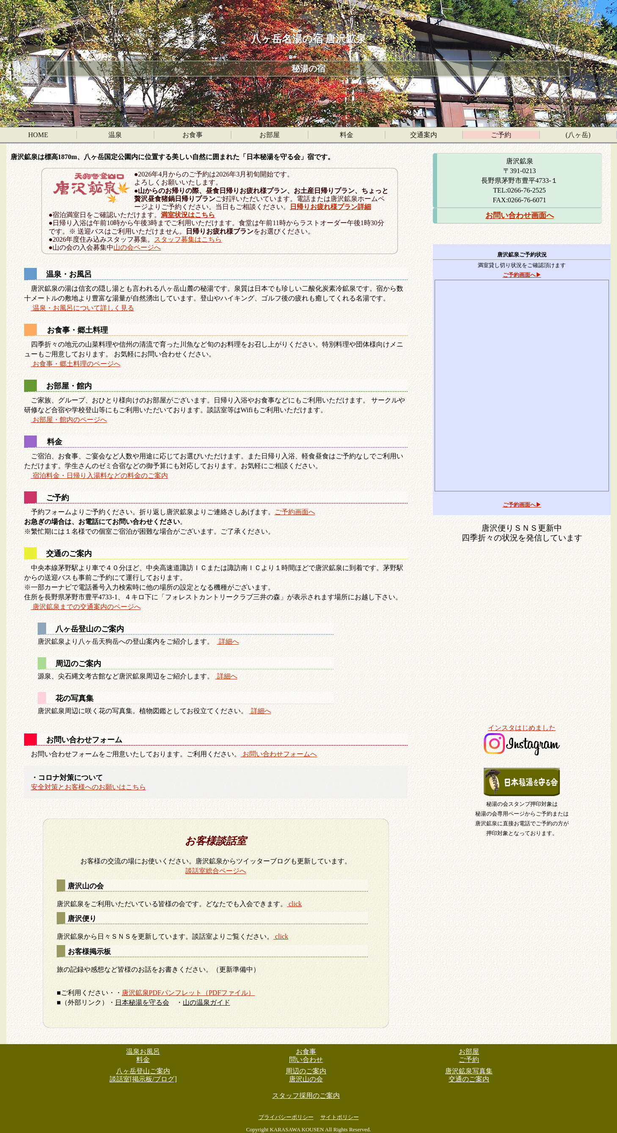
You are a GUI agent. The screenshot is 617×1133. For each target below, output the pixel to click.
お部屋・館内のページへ (69, 419)
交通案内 (423, 134)
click (294, 903)
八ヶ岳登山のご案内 (89, 629)
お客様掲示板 (89, 952)
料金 (346, 134)
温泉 (115, 134)
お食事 (192, 134)
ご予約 (501, 134)
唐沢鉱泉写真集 (469, 1071)
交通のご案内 (69, 553)
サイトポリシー (339, 1117)
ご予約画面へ (295, 512)
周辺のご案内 (78, 663)
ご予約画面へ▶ (522, 275)
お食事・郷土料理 (77, 330)
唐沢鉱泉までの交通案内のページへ (86, 606)
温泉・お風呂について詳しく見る (82, 308)
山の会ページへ (137, 247)
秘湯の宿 (308, 68)
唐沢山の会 (86, 886)
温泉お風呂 (143, 1051)
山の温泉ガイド (206, 1002)
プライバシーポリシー (286, 1117)
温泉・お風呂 (69, 274)
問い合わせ (306, 1059)
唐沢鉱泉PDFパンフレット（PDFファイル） (188, 992)
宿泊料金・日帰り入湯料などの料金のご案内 (99, 475)
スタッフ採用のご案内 (306, 1095)
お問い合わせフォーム (84, 740)
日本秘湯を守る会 (142, 1002)
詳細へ (228, 641)
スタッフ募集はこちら (188, 239)
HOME (38, 134)
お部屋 (269, 134)
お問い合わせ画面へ (519, 215)
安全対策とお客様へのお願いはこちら (88, 787)
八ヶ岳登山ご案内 (143, 1071)
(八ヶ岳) (578, 134)
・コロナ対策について (67, 777)
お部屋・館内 (69, 386)
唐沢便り (82, 919)
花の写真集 (74, 698)
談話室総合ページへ (215, 870)
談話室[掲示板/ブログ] (143, 1079)
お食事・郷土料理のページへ (76, 363)
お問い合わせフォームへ (279, 754)
